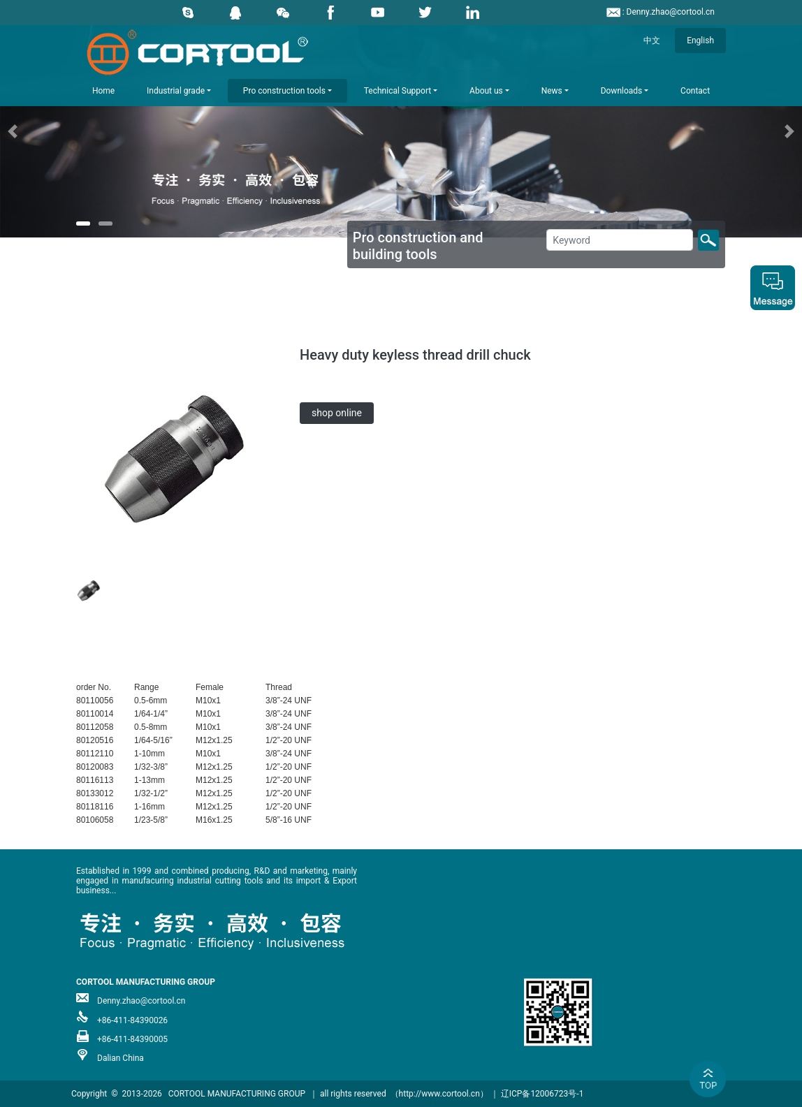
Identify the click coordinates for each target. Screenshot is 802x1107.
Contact (695, 91)
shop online (337, 412)
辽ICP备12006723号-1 (542, 1094)
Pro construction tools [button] (284, 91)
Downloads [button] (622, 91)
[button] (60, 131)
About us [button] (486, 91)
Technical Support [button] (397, 91)
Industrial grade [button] (176, 91)
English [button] (700, 40)
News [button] (551, 91)
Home (103, 91)
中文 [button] (651, 40)
